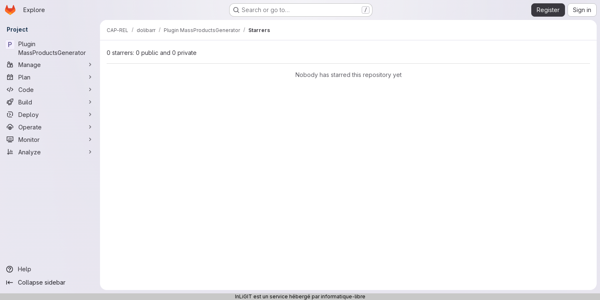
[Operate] (50, 127)
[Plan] (50, 77)
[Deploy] (50, 114)
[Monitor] (50, 139)
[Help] (50, 269)
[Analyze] (50, 152)
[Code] (50, 89)
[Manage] (50, 64)
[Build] (50, 102)
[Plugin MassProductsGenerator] (50, 48)
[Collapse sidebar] (50, 282)
